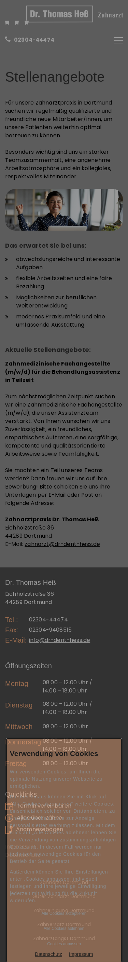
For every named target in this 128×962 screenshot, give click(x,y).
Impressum (81, 954)
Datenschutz (48, 954)
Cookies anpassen (64, 944)
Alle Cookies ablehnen (64, 928)
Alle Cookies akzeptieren (63, 913)
